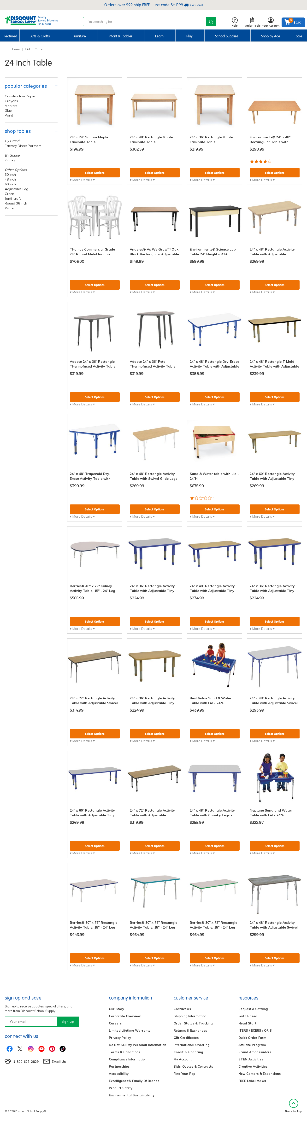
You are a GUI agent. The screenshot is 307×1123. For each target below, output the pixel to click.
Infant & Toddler (120, 36)
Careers (115, 1023)
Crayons (11, 101)
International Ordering (191, 1045)
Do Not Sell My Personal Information (137, 1045)
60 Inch (10, 184)
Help (235, 22)
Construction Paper (20, 96)
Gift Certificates (186, 1038)
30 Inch (10, 174)
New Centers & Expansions (259, 1074)
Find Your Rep (184, 1074)
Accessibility (119, 1074)
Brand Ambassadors (254, 1052)
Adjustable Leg (16, 189)
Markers (11, 106)
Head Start (247, 1023)
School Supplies (226, 36)
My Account (183, 1059)
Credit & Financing (188, 1052)
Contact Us (182, 1009)
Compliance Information (128, 1059)
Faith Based (247, 1016)
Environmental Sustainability (131, 1095)
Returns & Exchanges (190, 1030)
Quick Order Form (252, 1038)
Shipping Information (190, 1016)
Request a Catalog (253, 1009)
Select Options (95, 173)
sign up (68, 1021)
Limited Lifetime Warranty (129, 1030)
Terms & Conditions (124, 1052)
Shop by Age (270, 36)
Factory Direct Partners (23, 146)
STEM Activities (250, 1059)
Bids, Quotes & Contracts (193, 1066)
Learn (159, 36)
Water (10, 208)
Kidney (10, 160)
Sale (299, 36)
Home (16, 49)
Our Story (116, 1009)
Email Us (59, 1062)
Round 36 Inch (16, 203)
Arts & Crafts (40, 36)
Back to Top (293, 1106)
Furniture (79, 36)
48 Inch (10, 179)
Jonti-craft (13, 198)
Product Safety (120, 1088)
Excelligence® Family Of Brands (134, 1081)
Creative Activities (252, 1066)
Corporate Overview (125, 1016)
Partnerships (119, 1066)
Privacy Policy (120, 1038)
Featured (10, 36)
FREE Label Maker (252, 1081)
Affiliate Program (252, 1045)
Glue (8, 110)
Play (189, 36)
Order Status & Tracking (193, 1023)
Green (9, 194)
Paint (9, 115)
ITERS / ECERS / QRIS (255, 1030)
